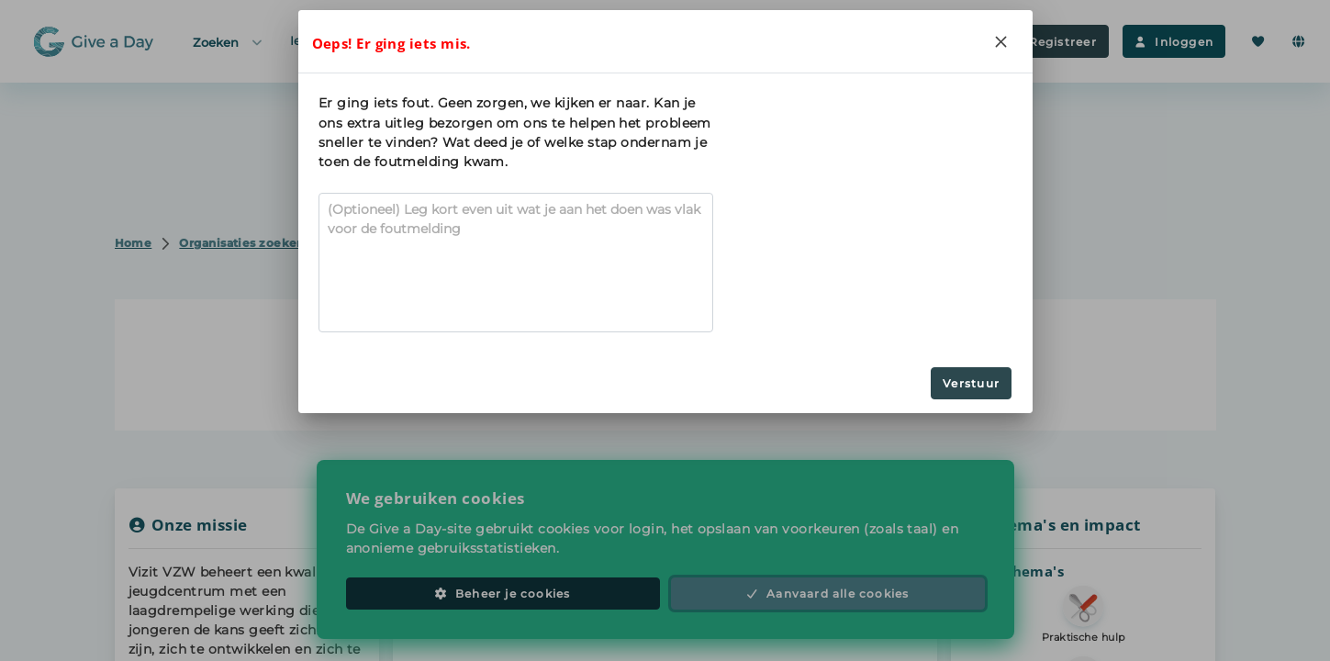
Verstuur (971, 383)
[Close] (1001, 41)
